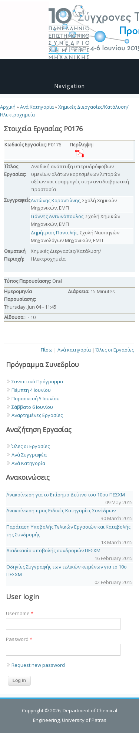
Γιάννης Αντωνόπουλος (57, 216)
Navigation (69, 85)
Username (19, 613)
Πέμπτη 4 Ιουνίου (31, 390)
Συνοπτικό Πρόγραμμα (37, 381)
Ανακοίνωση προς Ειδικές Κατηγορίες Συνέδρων (61, 510)
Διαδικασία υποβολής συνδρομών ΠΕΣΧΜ (53, 550)
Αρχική (8, 106)
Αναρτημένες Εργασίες (37, 415)
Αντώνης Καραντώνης (55, 200)
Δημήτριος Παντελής (54, 232)
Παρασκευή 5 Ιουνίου (35, 398)
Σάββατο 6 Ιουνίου (32, 407)
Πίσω (47, 349)
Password (19, 639)
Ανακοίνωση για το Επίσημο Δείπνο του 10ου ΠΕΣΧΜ (65, 494)
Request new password (38, 665)
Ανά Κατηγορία (37, 106)
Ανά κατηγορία (74, 349)
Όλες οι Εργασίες (115, 349)
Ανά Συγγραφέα (29, 454)
